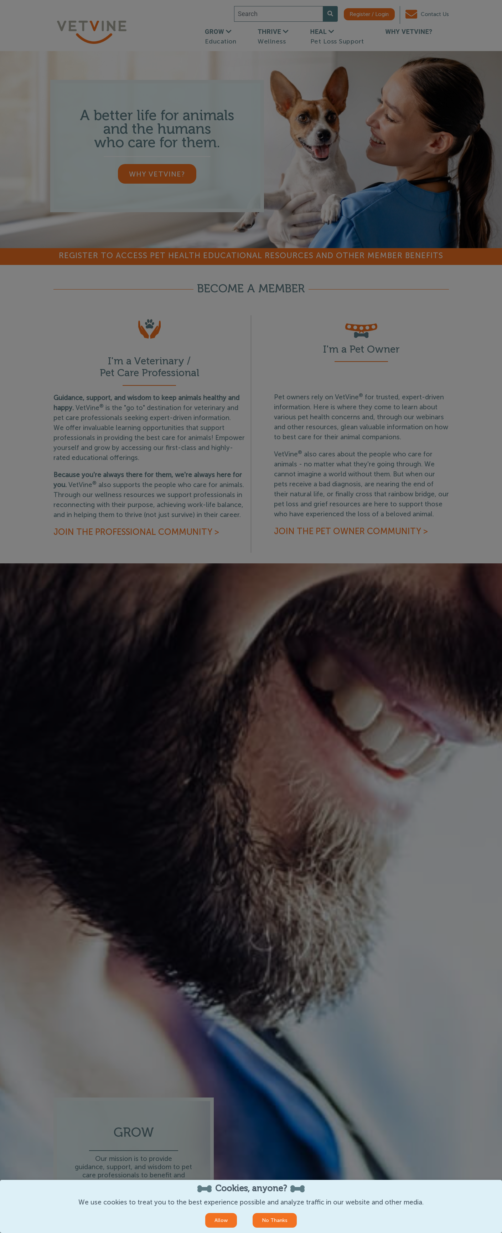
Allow (221, 1220)
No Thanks (275, 1220)
